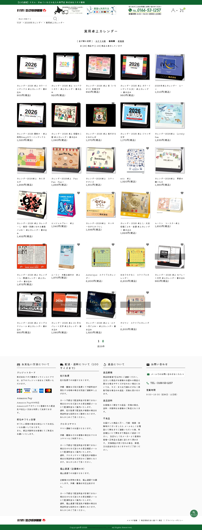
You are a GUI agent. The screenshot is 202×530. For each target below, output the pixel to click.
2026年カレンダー (34, 22)
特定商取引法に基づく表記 (151, 520)
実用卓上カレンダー (55, 22)
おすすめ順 (101, 41)
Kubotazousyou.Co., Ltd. (99, 527)
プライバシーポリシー (174, 520)
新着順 (121, 41)
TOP (19, 22)
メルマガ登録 (132, 520)
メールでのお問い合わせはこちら (164, 374)
